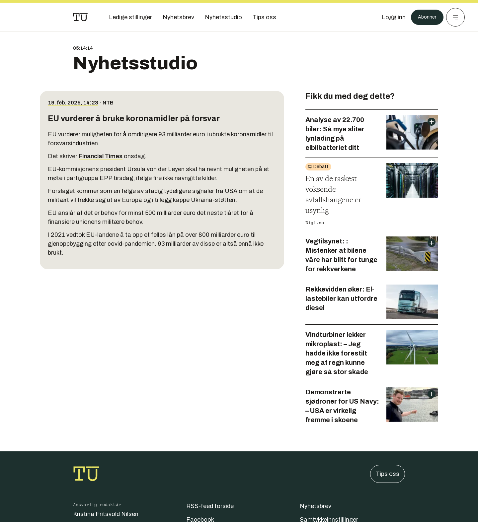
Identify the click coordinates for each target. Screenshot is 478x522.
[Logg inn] (389, 17)
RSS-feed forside (210, 506)
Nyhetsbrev (315, 506)
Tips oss (387, 474)
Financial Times (100, 156)
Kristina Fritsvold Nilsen (105, 514)
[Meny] (455, 17)
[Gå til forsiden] (80, 17)
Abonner (425, 17)
